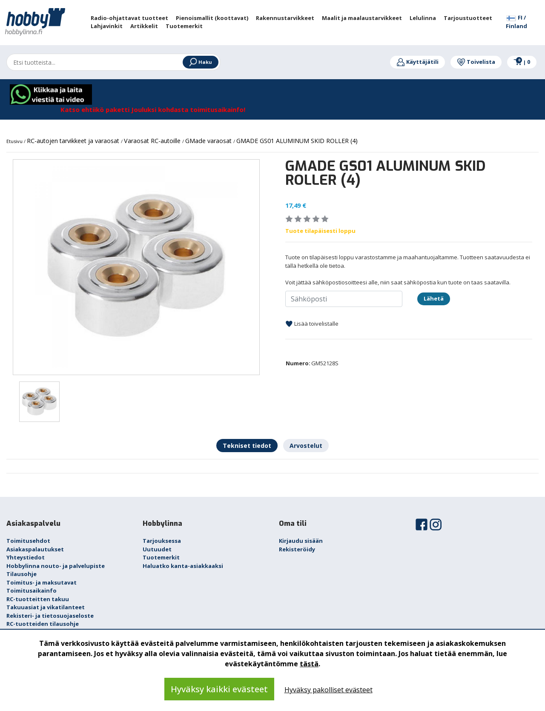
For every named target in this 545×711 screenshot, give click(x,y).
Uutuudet (157, 549)
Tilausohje (21, 574)
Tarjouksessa (162, 541)
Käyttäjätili (417, 62)
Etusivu (15, 141)
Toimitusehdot (28, 541)
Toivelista (476, 62)
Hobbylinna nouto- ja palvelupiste (55, 566)
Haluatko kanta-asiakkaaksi (183, 566)
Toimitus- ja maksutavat (41, 582)
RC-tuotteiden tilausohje (42, 624)
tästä (309, 663)
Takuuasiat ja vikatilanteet (45, 607)
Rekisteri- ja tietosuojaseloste (50, 615)
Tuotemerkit (161, 557)
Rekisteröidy (297, 549)
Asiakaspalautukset (35, 549)
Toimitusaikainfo (31, 590)
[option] (136, 267)
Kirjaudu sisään (301, 541)
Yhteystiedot (25, 557)
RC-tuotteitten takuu (37, 599)
